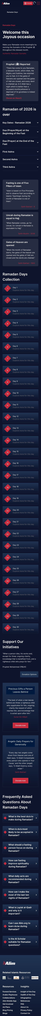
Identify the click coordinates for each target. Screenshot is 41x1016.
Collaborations (9, 998)
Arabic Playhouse (10, 995)
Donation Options (29, 674)
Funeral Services (9, 991)
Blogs (5, 1013)
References (25, 1001)
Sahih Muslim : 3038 (26, 233)
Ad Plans (6, 1007)
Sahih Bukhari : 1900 (26, 263)
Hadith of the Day (28, 995)
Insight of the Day (28, 991)
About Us (25, 1007)
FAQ (22, 1004)
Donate (28, 3)
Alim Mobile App (9, 1001)
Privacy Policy (26, 1010)
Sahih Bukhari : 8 (28, 206)
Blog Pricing (8, 1010)
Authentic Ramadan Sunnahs (14, 53)
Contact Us (25, 1013)
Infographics (26, 998)
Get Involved (8, 1004)
